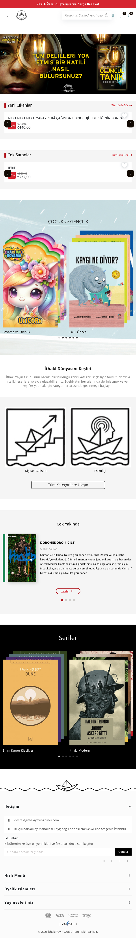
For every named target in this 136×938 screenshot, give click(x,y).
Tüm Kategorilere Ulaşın (68, 484)
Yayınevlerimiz (68, 902)
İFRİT (11, 167)
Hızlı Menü (68, 875)
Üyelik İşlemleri (68, 889)
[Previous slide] (7, 123)
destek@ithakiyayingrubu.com (36, 820)
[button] (59, 337)
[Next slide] (130, 123)
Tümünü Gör (122, 105)
